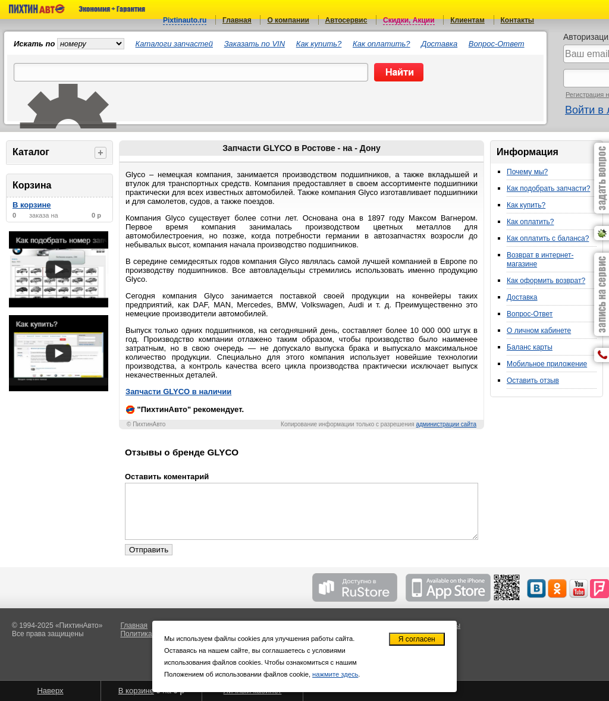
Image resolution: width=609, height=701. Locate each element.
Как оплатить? (381, 43)
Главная (237, 20)
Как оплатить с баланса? (548, 238)
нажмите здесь (335, 674)
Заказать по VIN (254, 43)
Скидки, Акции (409, 20)
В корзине (31, 204)
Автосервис (346, 20)
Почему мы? (527, 172)
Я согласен (416, 639)
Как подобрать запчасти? (548, 188)
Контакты (518, 20)
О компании (288, 20)
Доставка (439, 43)
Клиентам (467, 20)
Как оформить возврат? (546, 280)
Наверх (50, 690)
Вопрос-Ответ (497, 43)
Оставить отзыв (533, 380)
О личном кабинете (539, 330)
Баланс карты (530, 347)
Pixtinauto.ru (184, 20)
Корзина (31, 185)
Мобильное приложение (547, 364)
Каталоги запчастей (174, 43)
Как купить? (319, 43)
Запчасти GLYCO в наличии (178, 391)
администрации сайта (446, 424)
